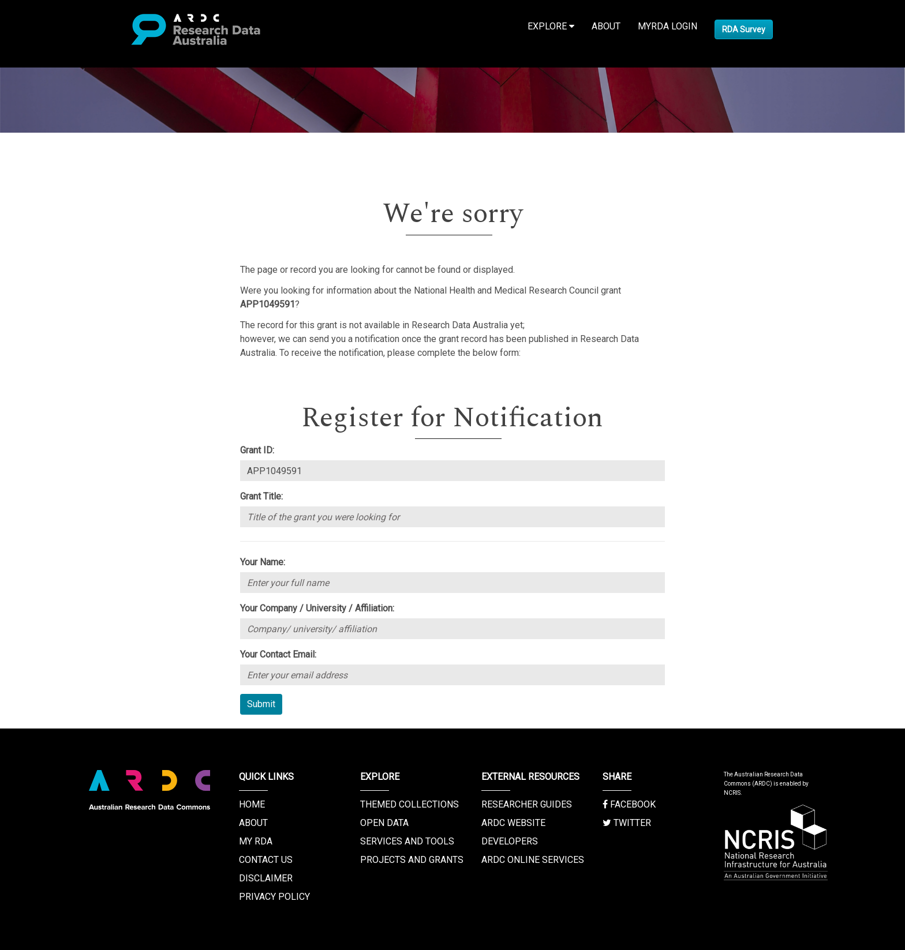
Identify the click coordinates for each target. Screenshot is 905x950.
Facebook (629, 804)
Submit (261, 704)
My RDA (255, 841)
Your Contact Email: (278, 654)
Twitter (627, 822)
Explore (551, 26)
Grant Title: (261, 496)
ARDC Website (513, 822)
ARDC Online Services (532, 859)
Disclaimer (266, 878)
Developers (509, 841)
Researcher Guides (526, 804)
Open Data (384, 822)
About (606, 26)
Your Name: (262, 562)
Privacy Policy (274, 896)
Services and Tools (407, 841)
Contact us (266, 859)
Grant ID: (257, 450)
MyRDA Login (667, 26)
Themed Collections (409, 804)
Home (252, 804)
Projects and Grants (411, 859)
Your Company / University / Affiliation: (317, 608)
